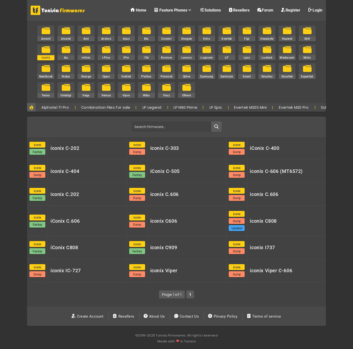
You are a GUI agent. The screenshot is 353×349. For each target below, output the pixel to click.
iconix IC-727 (65, 270)
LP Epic (216, 107)
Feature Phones (173, 10)
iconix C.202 (64, 194)
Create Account (88, 316)
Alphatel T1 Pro (55, 107)
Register (290, 10)
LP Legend (152, 107)
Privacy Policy (223, 316)
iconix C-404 (64, 171)
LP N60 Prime (185, 107)
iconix (37, 145)
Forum (265, 10)
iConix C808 (64, 247)
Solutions (210, 10)
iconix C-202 (64, 148)
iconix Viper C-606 (271, 270)
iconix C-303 (164, 148)
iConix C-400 (264, 148)
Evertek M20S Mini (250, 107)
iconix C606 (163, 221)
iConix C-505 (165, 171)
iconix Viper (163, 270)
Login (315, 10)
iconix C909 (163, 247)
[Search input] (171, 126)
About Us (154, 316)
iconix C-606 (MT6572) (276, 171)
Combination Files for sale (105, 107)
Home (138, 10)
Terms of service (264, 316)
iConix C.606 (65, 221)
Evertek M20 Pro (294, 107)
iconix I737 (262, 247)
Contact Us (187, 316)
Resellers (239, 10)
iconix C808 (263, 221)
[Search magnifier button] (216, 126)
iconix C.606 (164, 194)
